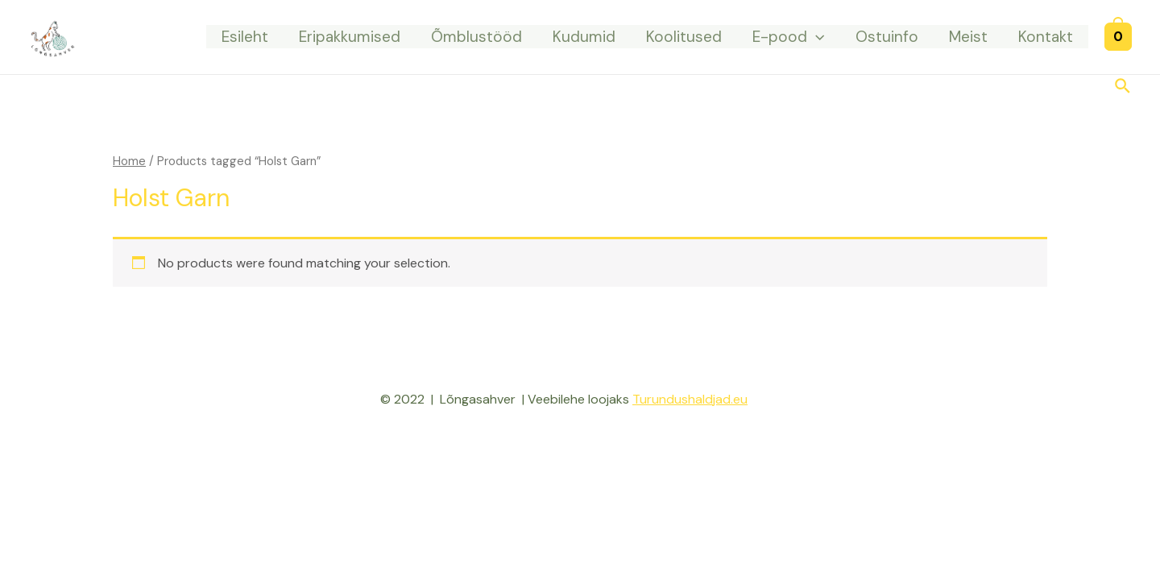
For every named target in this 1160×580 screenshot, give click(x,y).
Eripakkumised (349, 37)
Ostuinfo (887, 37)
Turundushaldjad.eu (690, 399)
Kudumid (584, 37)
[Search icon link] (1123, 87)
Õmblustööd (476, 37)
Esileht (245, 37)
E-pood (788, 36)
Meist (968, 37)
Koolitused (684, 37)
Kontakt (1045, 37)
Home (129, 161)
